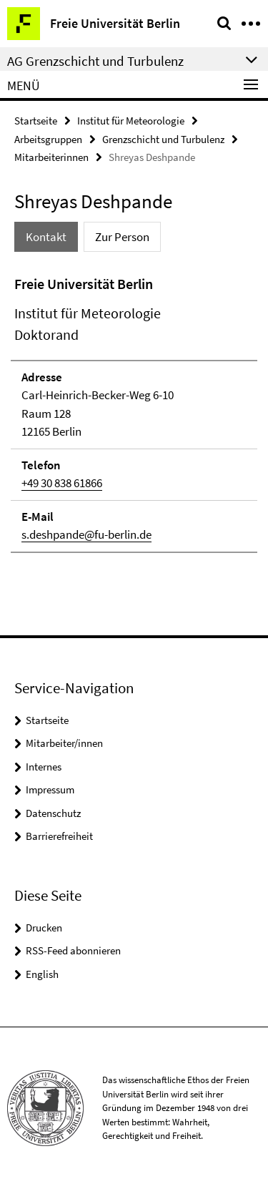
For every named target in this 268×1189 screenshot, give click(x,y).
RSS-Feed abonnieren (73, 950)
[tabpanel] (134, 413)
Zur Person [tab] (122, 237)
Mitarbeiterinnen (51, 157)
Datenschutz (53, 813)
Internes (43, 766)
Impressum (50, 789)
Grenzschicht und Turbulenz (163, 139)
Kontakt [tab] (46, 237)
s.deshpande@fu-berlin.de (86, 534)
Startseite (35, 120)
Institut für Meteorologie (130, 120)
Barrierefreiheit (59, 836)
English (42, 974)
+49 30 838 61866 (61, 483)
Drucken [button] (44, 927)
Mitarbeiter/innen (64, 743)
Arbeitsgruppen (48, 139)
